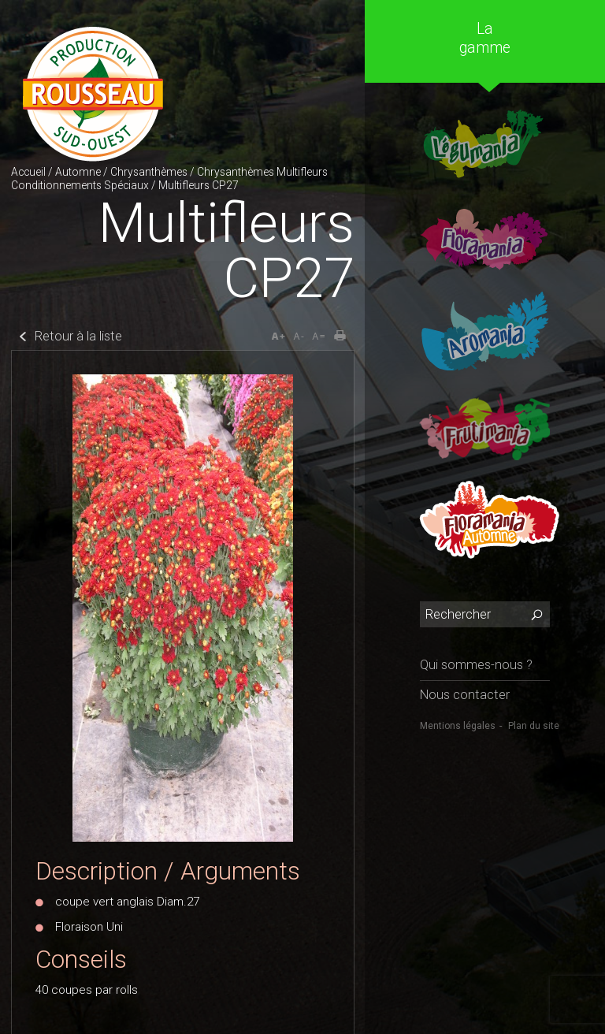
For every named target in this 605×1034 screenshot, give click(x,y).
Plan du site (533, 725)
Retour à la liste (78, 336)
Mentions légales (458, 725)
